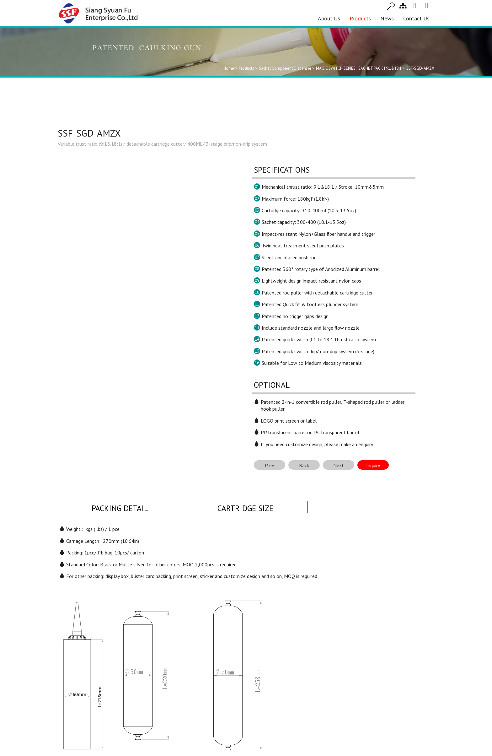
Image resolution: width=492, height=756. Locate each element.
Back (304, 465)
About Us (329, 18)
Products (360, 18)
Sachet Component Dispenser (285, 68)
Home (228, 68)
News (387, 18)
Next (338, 465)
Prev (269, 465)
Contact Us (416, 18)
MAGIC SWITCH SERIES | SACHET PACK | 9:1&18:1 (359, 68)
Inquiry (373, 465)
